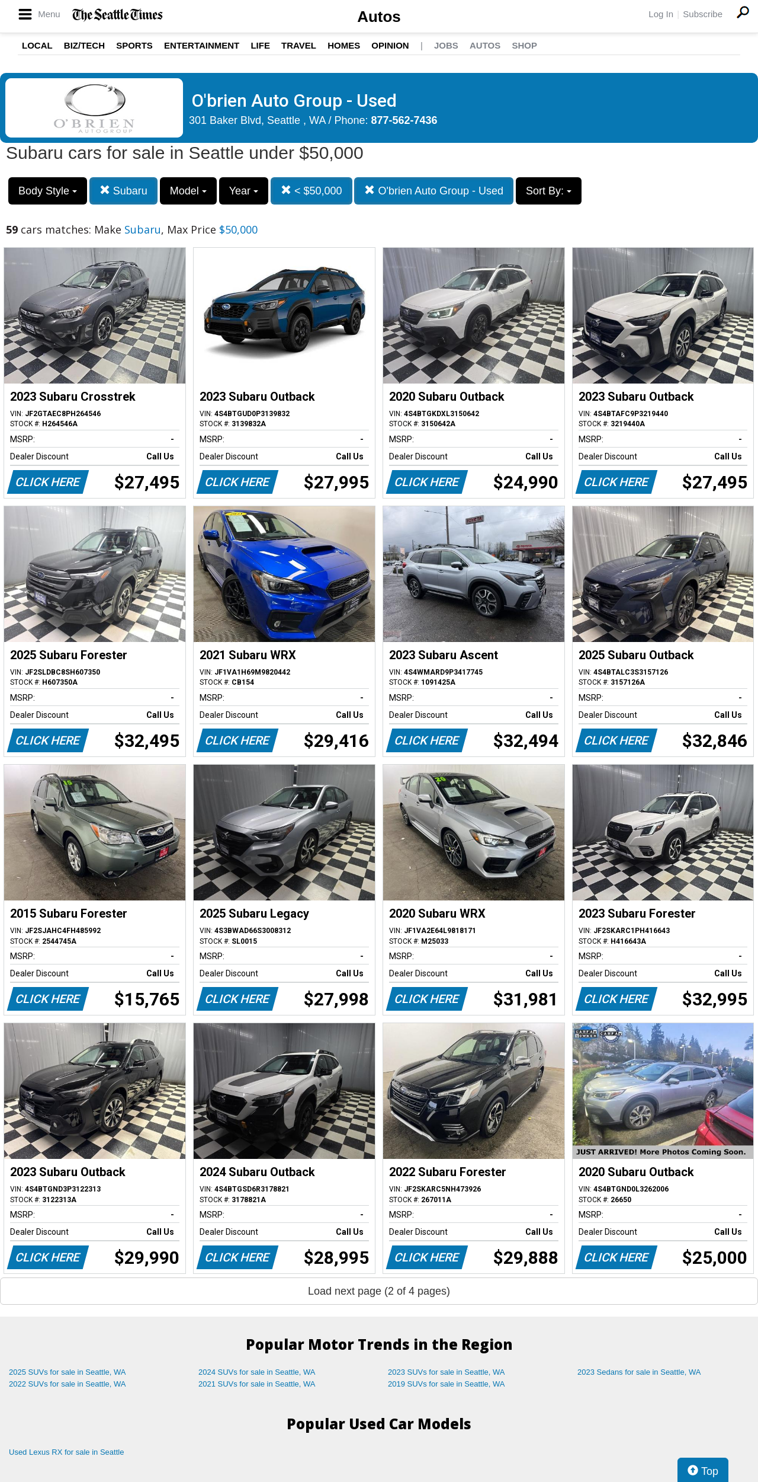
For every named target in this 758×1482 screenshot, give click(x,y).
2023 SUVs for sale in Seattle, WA (446, 1372)
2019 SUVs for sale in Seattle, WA (446, 1383)
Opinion (390, 45)
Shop (524, 45)
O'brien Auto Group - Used (433, 190)
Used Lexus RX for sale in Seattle (66, 1452)
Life (260, 45)
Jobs (446, 45)
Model (188, 191)
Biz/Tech (84, 45)
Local (37, 45)
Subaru (123, 190)
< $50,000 (311, 190)
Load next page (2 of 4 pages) (379, 1291)
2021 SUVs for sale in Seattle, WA (257, 1383)
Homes (343, 45)
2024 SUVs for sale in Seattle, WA (257, 1372)
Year (243, 191)
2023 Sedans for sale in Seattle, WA (639, 1372)
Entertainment (201, 45)
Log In (660, 14)
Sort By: (548, 191)
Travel (298, 45)
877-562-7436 (404, 120)
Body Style (47, 191)
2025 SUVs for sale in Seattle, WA (67, 1372)
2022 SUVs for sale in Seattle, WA (67, 1383)
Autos (379, 16)
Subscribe (702, 14)
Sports (134, 45)
